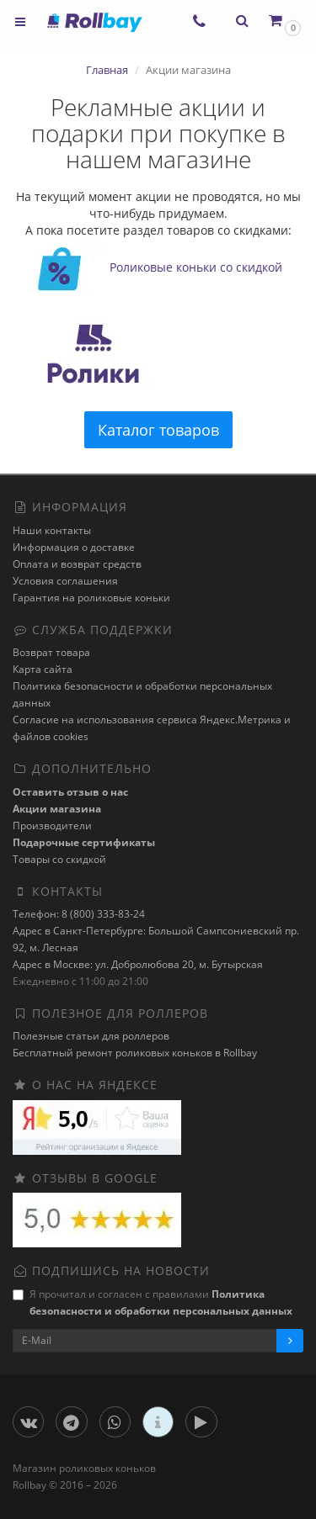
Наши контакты (52, 530)
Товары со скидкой (59, 859)
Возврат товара (51, 652)
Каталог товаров (158, 430)
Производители (52, 825)
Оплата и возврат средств (77, 564)
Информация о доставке (74, 547)
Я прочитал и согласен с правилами (152, 1302)
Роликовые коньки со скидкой (196, 268)
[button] (283, 21)
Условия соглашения (65, 581)
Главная (107, 69)
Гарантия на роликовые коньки (91, 597)
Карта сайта (42, 669)
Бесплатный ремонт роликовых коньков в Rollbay (135, 1052)
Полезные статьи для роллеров (91, 1036)
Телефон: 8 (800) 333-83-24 (79, 914)
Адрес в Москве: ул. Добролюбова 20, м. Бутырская (138, 964)
